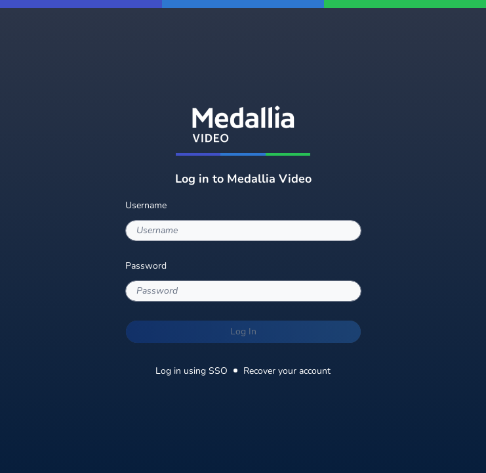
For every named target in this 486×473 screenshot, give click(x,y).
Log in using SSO (191, 371)
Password (146, 265)
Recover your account (287, 371)
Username (146, 205)
